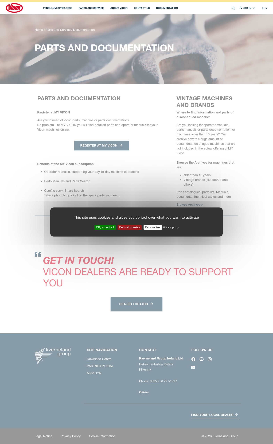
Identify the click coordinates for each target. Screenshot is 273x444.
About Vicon (118, 8)
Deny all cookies (129, 227)
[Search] (233, 8)
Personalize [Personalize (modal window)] (152, 227)
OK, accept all (105, 227)
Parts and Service (91, 8)
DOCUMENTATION (167, 8)
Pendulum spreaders (57, 8)
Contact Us (142, 8)
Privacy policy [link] (171, 227)
